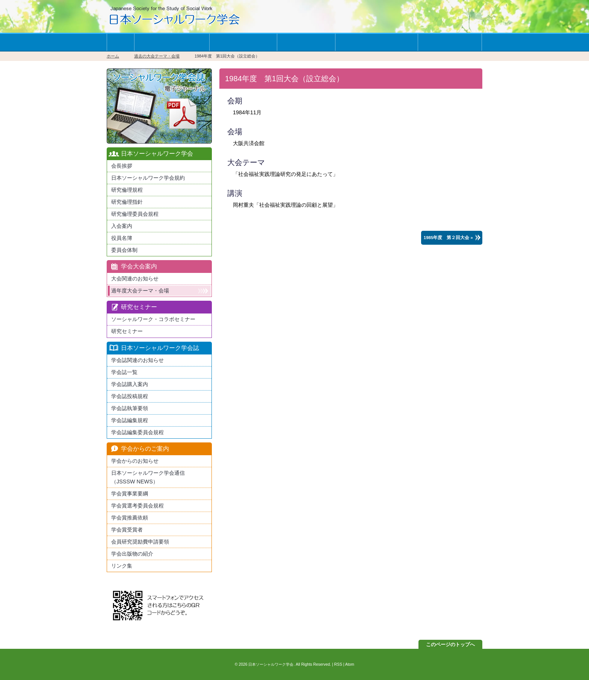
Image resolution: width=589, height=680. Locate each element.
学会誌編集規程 (129, 420)
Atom (349, 664)
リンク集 (121, 566)
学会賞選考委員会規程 (137, 506)
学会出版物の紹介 (132, 554)
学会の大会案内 (243, 42)
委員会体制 (124, 250)
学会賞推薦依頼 (129, 518)
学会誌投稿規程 (129, 396)
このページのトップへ (450, 644)
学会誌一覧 (306, 42)
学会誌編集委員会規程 (137, 432)
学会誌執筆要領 (129, 408)
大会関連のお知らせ (135, 279)
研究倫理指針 (127, 202)
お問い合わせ (450, 42)
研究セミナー (127, 331)
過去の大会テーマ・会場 (157, 56)
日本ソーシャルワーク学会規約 (148, 178)
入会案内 (121, 226)
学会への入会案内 (171, 42)
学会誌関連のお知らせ (137, 360)
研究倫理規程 (127, 190)
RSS (338, 664)
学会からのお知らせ (376, 42)
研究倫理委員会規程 (135, 214)
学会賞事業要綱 (129, 494)
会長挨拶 (121, 166)
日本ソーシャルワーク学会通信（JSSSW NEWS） (148, 477)
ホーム (120, 42)
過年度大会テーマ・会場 (140, 291)
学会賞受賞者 (127, 530)
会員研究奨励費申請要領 (140, 542)
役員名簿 (121, 238)
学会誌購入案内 (129, 384)
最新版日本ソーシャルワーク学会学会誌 (159, 106)
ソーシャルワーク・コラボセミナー (153, 319)
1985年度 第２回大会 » (448, 237)
